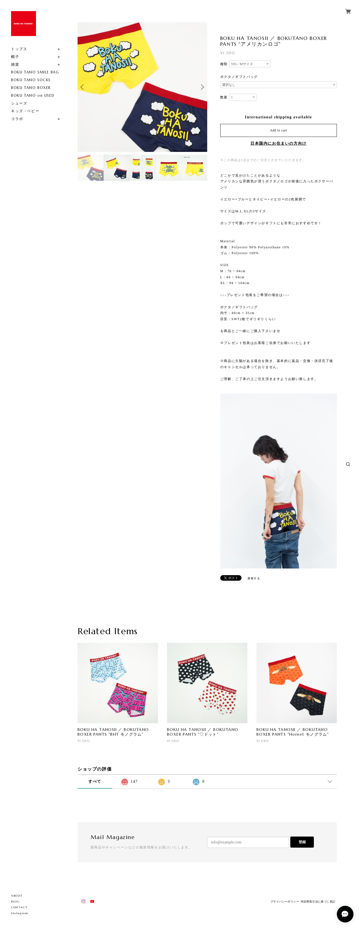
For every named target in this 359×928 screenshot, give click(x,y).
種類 (224, 64)
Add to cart (278, 130)
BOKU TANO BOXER (31, 88)
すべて (94, 781)
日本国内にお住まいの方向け (278, 143)
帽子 (15, 56)
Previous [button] (83, 87)
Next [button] (201, 87)
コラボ (17, 119)
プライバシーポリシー (284, 901)
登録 (302, 842)
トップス (19, 49)
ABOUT (17, 896)
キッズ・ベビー (25, 111)
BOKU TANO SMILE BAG (35, 72)
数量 (224, 97)
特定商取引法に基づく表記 (318, 901)
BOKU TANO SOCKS (31, 80)
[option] (142, 87)
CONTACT (19, 907)
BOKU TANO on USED (32, 95)
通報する (253, 578)
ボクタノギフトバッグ (239, 77)
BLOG (15, 901)
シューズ (19, 103)
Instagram (19, 913)
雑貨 (15, 64)
